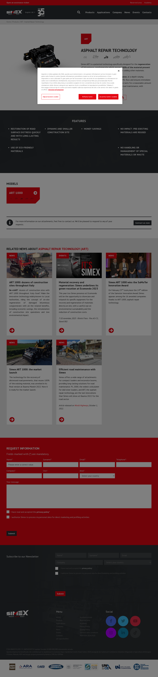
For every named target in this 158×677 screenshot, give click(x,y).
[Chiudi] (119, 71)
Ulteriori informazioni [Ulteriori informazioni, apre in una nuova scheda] (56, 90)
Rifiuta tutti (87, 97)
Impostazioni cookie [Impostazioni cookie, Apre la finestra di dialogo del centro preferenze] (50, 97)
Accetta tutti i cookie (108, 97)
